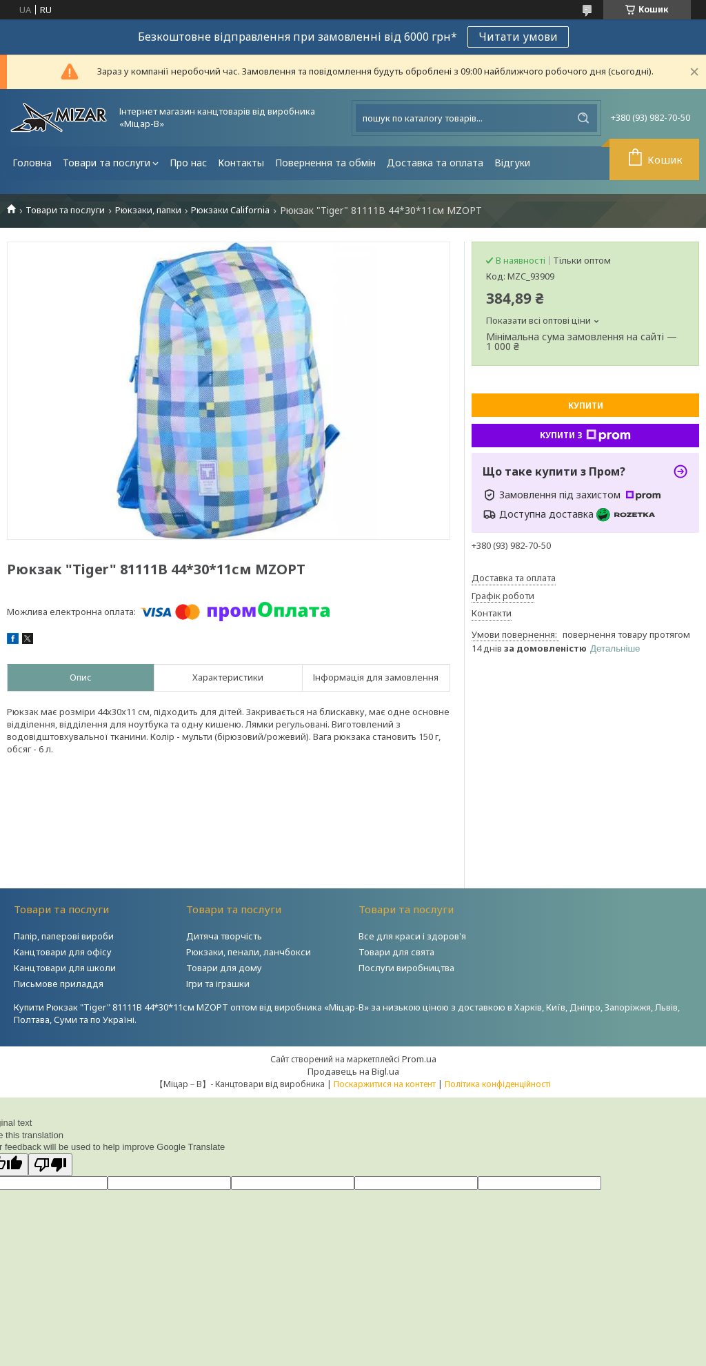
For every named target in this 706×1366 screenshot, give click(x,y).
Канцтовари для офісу (63, 952)
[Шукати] (583, 118)
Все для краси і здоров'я (412, 936)
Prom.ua (419, 1059)
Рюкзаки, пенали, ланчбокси (248, 952)
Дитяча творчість (224, 936)
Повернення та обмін (325, 162)
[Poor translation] (50, 1164)
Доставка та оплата (435, 162)
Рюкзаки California (230, 210)
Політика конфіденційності (498, 1084)
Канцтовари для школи (65, 968)
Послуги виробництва (406, 968)
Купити (585, 405)
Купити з (585, 435)
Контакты (241, 162)
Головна (32, 162)
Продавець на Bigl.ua (353, 1071)
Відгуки (512, 162)
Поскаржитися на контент (385, 1084)
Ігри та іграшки (218, 983)
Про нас (188, 162)
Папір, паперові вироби (64, 936)
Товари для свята (396, 952)
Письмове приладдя (58, 983)
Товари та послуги (106, 162)
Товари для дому (224, 968)
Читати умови (518, 36)
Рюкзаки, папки (148, 210)
